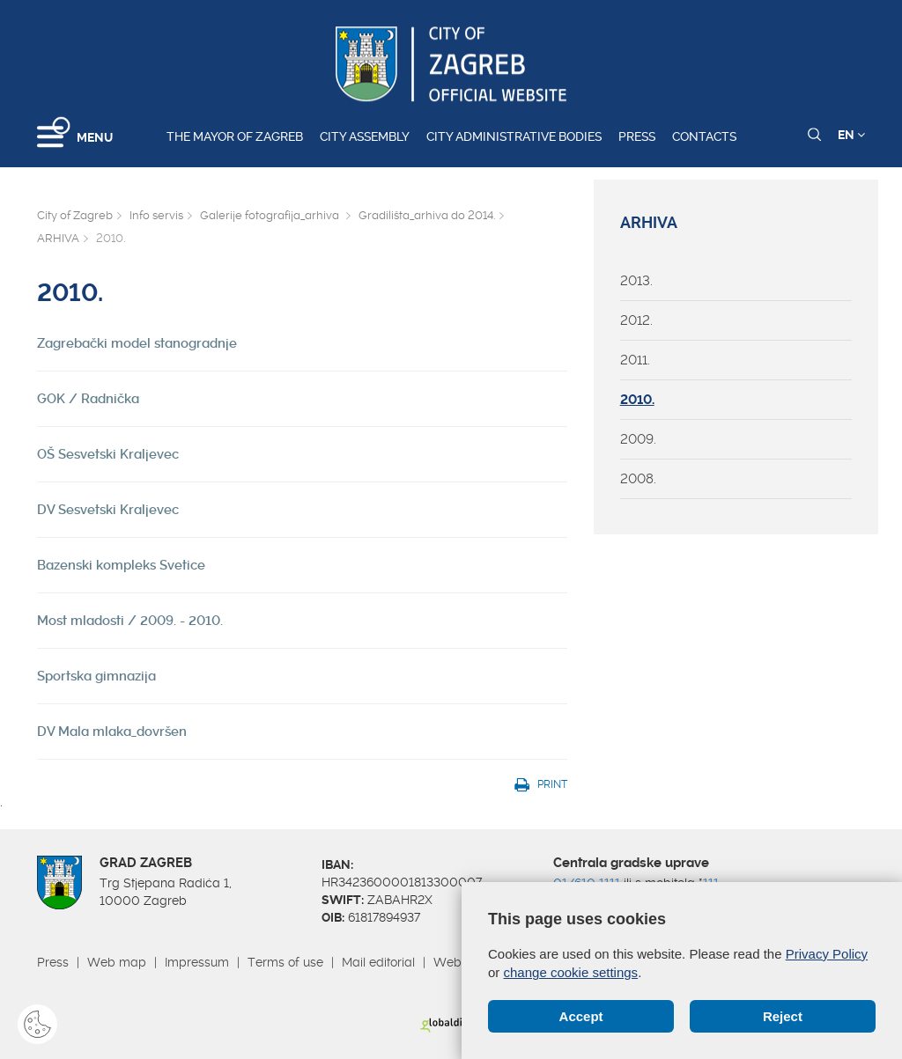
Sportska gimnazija (96, 676)
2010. (637, 400)
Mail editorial (378, 962)
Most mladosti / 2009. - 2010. (130, 621)
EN (851, 135)
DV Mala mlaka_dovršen (112, 731)
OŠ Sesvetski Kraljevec (108, 454)
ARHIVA (58, 238)
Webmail (459, 962)
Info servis (156, 215)
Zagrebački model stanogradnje (137, 343)
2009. (638, 439)
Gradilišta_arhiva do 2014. (427, 215)
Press (636, 136)
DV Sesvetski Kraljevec (108, 510)
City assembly (365, 136)
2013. (636, 281)
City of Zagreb (75, 215)
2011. (635, 360)
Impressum (197, 962)
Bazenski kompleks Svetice (121, 565)
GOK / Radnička (88, 399)
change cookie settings (571, 972)
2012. (636, 320)
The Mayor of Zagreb (234, 136)
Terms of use (285, 962)
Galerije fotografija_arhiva (271, 215)
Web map (116, 962)
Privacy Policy (827, 953)
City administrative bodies (514, 136)
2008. (638, 479)
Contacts (704, 136)
